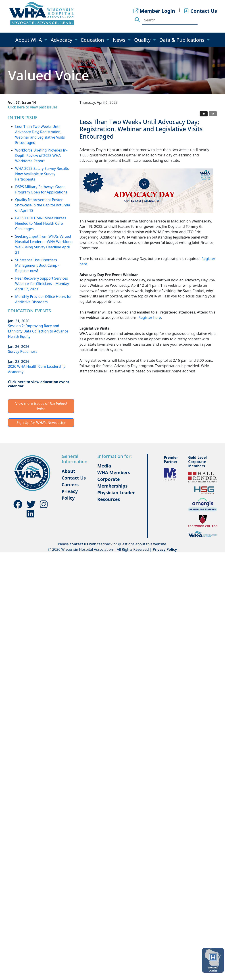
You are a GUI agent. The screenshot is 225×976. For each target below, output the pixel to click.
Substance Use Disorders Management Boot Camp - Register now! (37, 265)
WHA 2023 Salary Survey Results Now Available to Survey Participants (42, 174)
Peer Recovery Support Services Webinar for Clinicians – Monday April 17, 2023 (42, 283)
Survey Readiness (22, 351)
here (157, 317)
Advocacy (62, 39)
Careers (70, 485)
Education (93, 39)
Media (104, 466)
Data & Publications (182, 39)
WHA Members (113, 472)
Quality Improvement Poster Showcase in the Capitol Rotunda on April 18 (42, 205)
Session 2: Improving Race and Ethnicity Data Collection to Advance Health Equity (38, 331)
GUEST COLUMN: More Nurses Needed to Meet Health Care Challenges (40, 223)
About (68, 471)
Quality (143, 39)
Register (145, 317)
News (120, 39)
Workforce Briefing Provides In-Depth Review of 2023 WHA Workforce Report (41, 155)
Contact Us (74, 478)
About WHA (29, 39)
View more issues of (41, 406)
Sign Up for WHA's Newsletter (41, 422)
